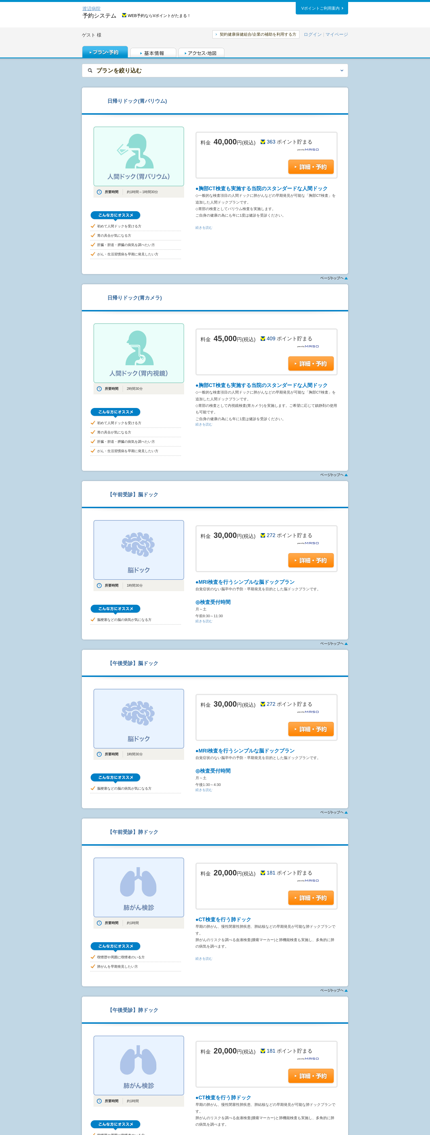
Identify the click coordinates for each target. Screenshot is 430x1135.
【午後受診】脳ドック (132, 663)
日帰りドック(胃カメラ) (134, 298)
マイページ (336, 34)
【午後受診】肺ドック (132, 1010)
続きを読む (203, 228)
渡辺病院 (91, 8)
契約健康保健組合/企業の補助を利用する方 (258, 34)
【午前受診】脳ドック (132, 494)
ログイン (313, 34)
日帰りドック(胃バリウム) (137, 101)
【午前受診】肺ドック (132, 832)
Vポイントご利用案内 (320, 8)
